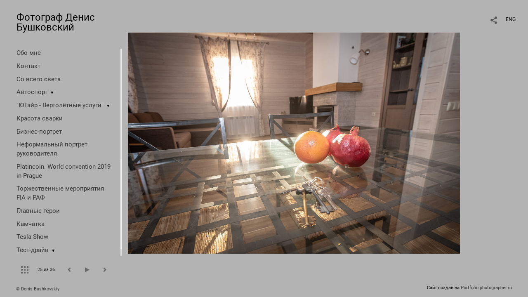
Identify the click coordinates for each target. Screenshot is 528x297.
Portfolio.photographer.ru (486, 287)
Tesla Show (32, 236)
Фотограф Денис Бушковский (55, 22)
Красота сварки (39, 118)
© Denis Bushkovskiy (37, 289)
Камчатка (30, 224)
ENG (511, 19)
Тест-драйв (32, 250)
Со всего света (38, 79)
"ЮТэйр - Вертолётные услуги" (60, 105)
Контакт (28, 66)
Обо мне (28, 53)
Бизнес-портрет (39, 131)
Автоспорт (31, 92)
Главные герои (38, 210)
